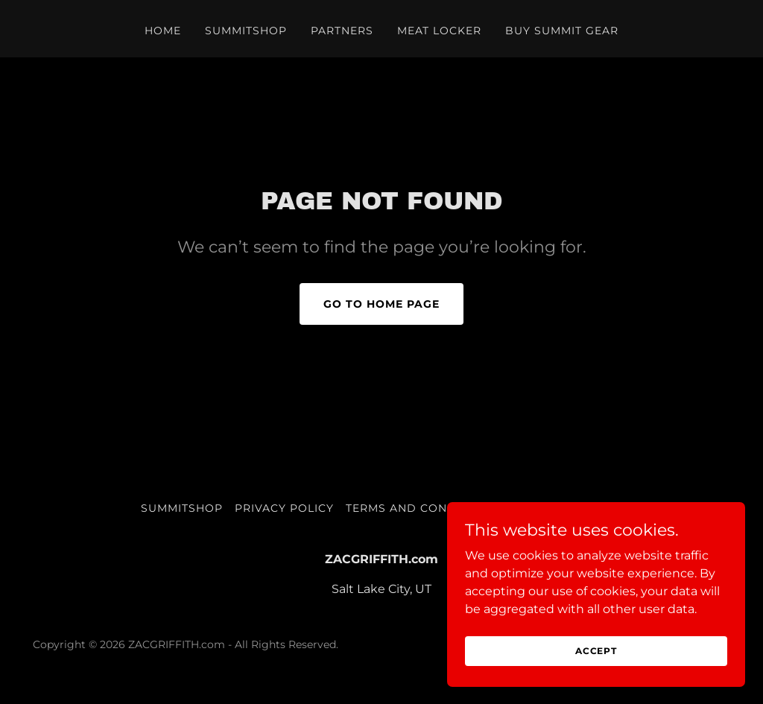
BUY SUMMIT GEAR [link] (561, 30)
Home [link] (163, 30)
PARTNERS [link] (342, 30)
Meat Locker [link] (439, 30)
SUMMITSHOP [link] (246, 30)
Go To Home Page (381, 304)
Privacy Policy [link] (284, 508)
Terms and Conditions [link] (421, 508)
